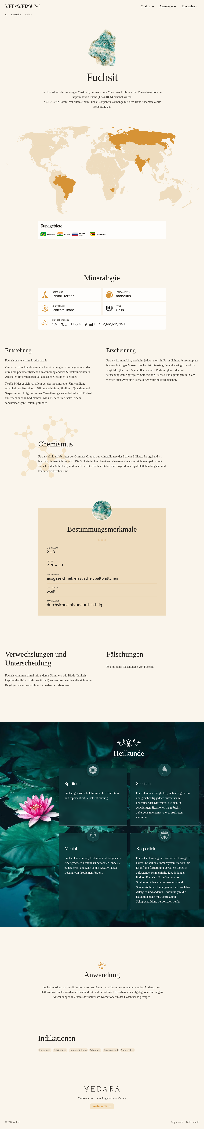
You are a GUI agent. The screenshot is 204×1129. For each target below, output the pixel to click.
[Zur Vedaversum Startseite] (22, 6)
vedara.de (101, 1106)
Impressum (177, 1122)
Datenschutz (192, 1122)
